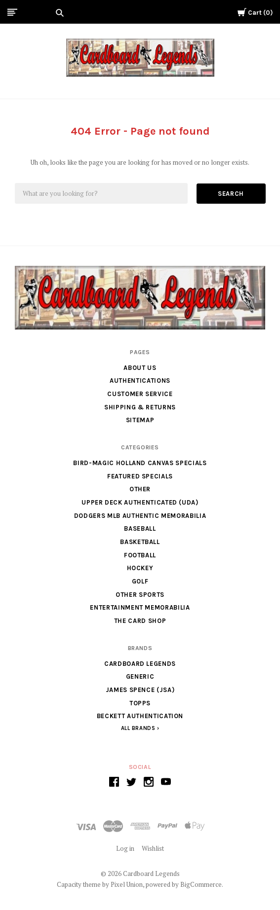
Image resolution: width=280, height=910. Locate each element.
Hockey (140, 568)
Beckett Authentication (140, 716)
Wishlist (153, 848)
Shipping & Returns (140, 407)
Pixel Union (127, 884)
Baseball (140, 528)
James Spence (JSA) (140, 689)
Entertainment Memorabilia (140, 607)
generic (140, 676)
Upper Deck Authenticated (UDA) (140, 502)
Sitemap (140, 420)
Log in (125, 848)
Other (140, 489)
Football (140, 555)
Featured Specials (140, 476)
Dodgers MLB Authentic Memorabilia (140, 515)
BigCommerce (201, 884)
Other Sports (140, 594)
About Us (139, 367)
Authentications (140, 380)
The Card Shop (140, 620)
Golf (140, 581)
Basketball (140, 542)
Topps (140, 703)
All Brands (138, 728)
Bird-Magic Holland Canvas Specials (139, 463)
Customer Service (139, 394)
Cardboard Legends (140, 663)
